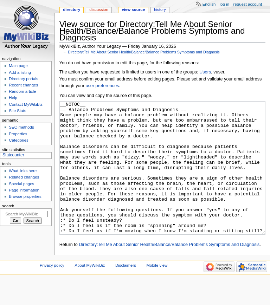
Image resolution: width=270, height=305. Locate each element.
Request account (247, 4)
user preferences (102, 85)
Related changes (24, 177)
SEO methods (21, 127)
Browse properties (25, 196)
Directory (71, 9)
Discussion (98, 9)
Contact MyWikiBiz (25, 104)
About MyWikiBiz (90, 292)
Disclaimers (125, 292)
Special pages (21, 184)
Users (205, 72)
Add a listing (20, 72)
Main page (18, 66)
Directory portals (23, 79)
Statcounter (13, 154)
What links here (23, 171)
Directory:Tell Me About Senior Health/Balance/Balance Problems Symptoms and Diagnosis (144, 52)
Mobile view (157, 292)
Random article (22, 91)
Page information (24, 190)
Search (8, 206)
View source (133, 9)
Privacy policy (52, 292)
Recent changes (23, 85)
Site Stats (17, 111)
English (209, 4)
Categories (18, 140)
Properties (18, 134)
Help (13, 98)
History (160, 9)
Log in (224, 4)
